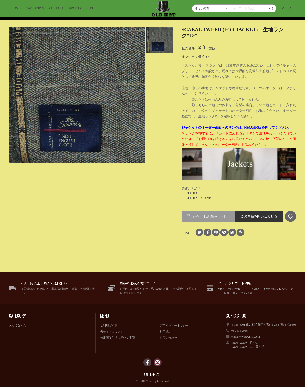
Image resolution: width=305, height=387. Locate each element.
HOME (22, 11)
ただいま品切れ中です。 (211, 217)
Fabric (207, 198)
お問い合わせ (168, 337)
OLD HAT (192, 193)
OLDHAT (152, 374)
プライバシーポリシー (174, 325)
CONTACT (62, 11)
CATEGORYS (41, 11)
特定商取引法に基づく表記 (117, 337)
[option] (77, 95)
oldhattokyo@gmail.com (245, 336)
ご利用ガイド (108, 325)
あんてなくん (17, 325)
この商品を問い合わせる (259, 216)
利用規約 (165, 331)
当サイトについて (111, 331)
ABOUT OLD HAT (87, 11)
